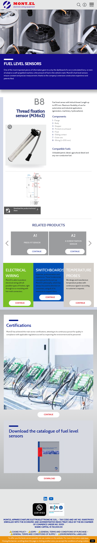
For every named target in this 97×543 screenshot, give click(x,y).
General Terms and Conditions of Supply (33, 534)
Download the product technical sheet (26, 209)
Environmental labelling (72, 534)
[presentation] (7, 243)
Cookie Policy (18, 532)
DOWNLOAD (49, 478)
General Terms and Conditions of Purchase (62, 532)
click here (84, 538)
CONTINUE (36, 251)
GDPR (32, 532)
